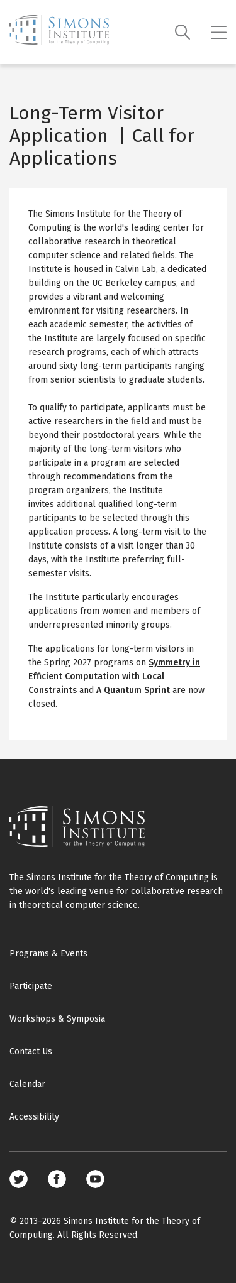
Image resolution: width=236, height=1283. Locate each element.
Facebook (57, 1179)
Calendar (27, 1084)
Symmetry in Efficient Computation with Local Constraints (114, 676)
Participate (30, 986)
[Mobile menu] (219, 32)
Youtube (95, 1179)
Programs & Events (48, 953)
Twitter (18, 1179)
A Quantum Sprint (133, 690)
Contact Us (30, 1051)
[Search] (183, 32)
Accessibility (34, 1116)
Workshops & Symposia (57, 1018)
